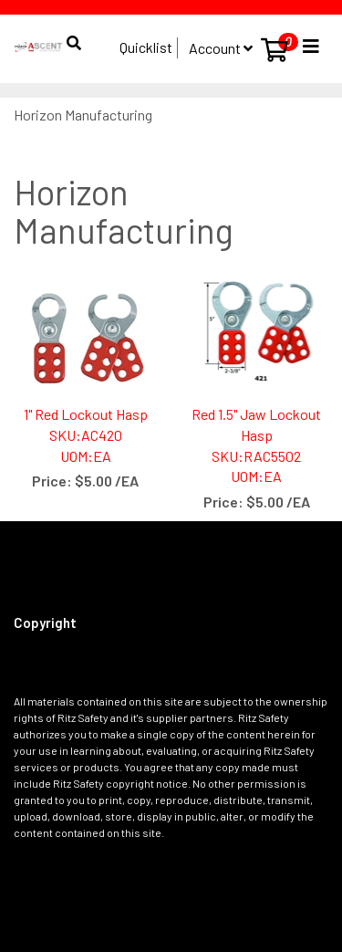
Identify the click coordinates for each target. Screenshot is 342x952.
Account (221, 48)
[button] (72, 34)
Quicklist (145, 47)
